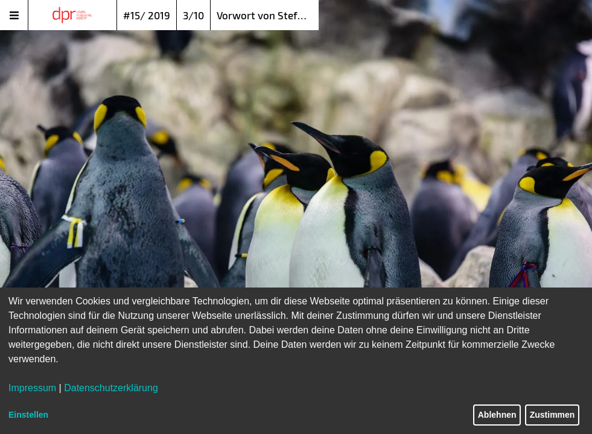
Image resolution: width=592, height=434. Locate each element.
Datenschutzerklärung (111, 388)
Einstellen (28, 415)
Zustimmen (552, 415)
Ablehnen (497, 415)
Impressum (32, 388)
